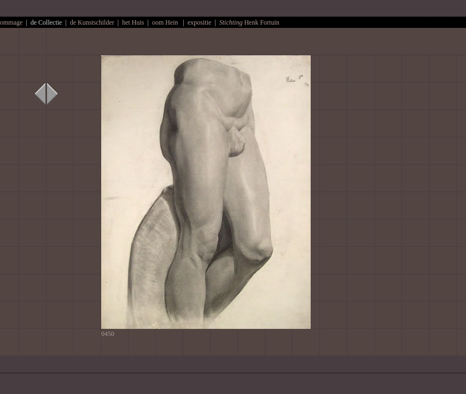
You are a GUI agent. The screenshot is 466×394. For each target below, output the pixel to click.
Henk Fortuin (249, 22)
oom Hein (165, 22)
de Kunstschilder (92, 22)
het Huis (133, 22)
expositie (199, 22)
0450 (206, 330)
